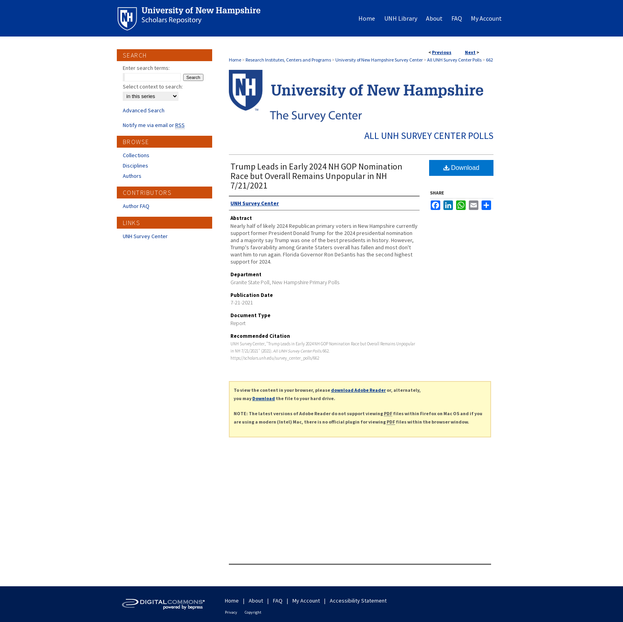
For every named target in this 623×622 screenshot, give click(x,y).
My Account (306, 600)
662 (489, 60)
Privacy (231, 612)
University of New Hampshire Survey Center (379, 60)
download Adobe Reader (358, 390)
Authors (132, 175)
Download (461, 167)
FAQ (277, 600)
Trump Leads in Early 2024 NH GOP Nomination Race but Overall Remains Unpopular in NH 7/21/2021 (316, 176)
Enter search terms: (146, 67)
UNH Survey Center (145, 236)
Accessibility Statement (358, 600)
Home (235, 60)
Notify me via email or (154, 125)
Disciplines (135, 165)
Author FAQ (136, 206)
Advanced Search (143, 110)
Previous (441, 52)
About (256, 600)
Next (470, 52)
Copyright (253, 612)
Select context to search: (153, 86)
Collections (136, 155)
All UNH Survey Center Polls (454, 60)
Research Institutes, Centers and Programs (288, 60)
